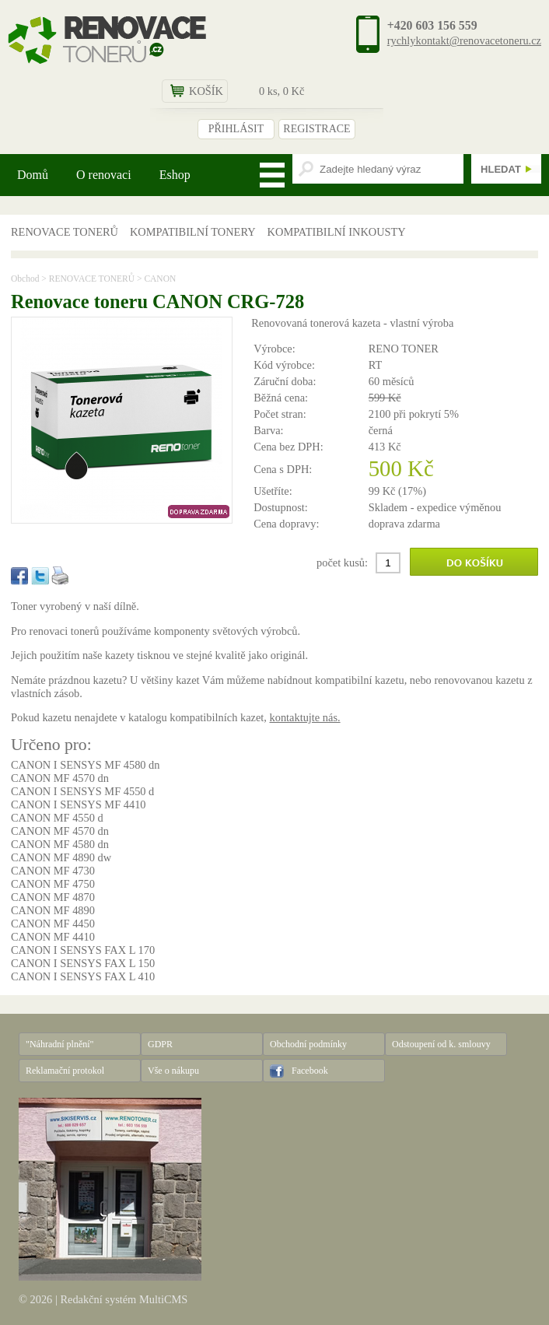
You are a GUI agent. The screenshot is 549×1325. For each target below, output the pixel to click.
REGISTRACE (316, 129)
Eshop (175, 174)
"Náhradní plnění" (59, 1044)
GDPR (160, 1044)
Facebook (310, 1070)
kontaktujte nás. (304, 717)
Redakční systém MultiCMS (123, 1299)
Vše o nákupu (173, 1070)
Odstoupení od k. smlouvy (441, 1044)
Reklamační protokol (65, 1070)
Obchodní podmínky (308, 1044)
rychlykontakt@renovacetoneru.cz (464, 40)
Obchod (25, 278)
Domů (32, 174)
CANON (160, 278)
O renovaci (103, 174)
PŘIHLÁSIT (236, 129)
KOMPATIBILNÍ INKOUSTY (337, 232)
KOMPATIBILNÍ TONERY (193, 232)
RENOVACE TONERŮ (64, 232)
